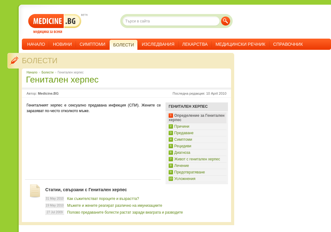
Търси (225, 21)
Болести (39, 60)
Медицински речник (240, 44)
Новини (62, 44)
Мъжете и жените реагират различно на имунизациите (114, 205)
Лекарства (195, 44)
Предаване (184, 133)
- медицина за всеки (55, 24)
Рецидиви (182, 146)
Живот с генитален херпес (197, 159)
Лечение (181, 165)
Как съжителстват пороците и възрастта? (103, 198)
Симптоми (92, 44)
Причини (181, 126)
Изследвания (158, 44)
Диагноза (182, 152)
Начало (36, 44)
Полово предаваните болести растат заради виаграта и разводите (125, 212)
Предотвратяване (189, 172)
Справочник (288, 44)
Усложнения (184, 179)
